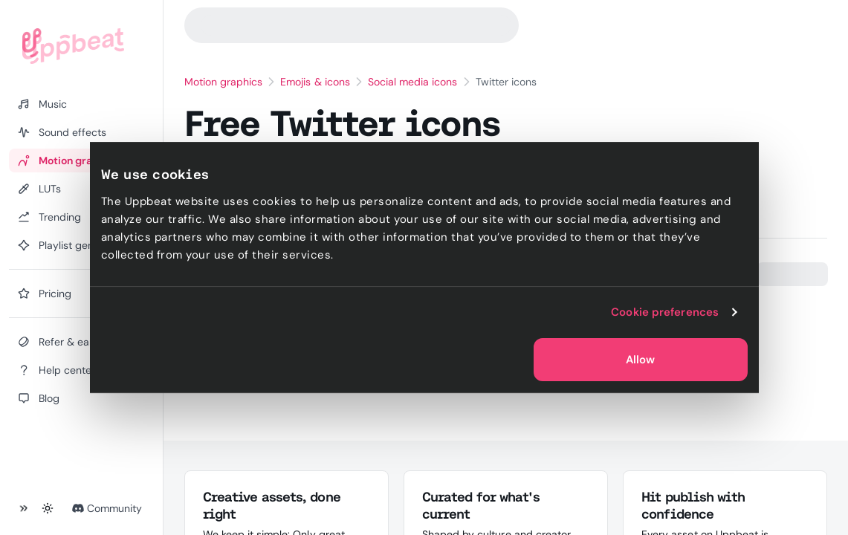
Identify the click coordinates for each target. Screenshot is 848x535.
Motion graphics (223, 81)
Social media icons (413, 81)
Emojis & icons (315, 81)
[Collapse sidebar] (24, 508)
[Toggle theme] (47, 508)
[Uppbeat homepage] (73, 46)
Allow (640, 359)
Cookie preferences (665, 312)
